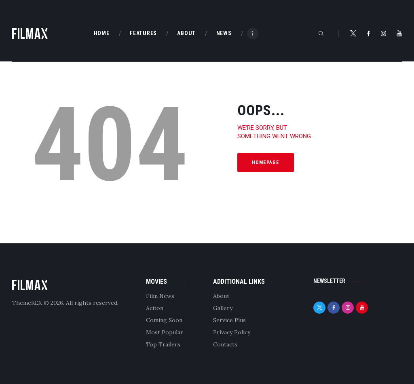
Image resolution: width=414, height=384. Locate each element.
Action (154, 308)
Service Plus (229, 320)
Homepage (265, 162)
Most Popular (164, 332)
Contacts (225, 344)
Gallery (222, 308)
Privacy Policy (231, 332)
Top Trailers (163, 344)
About (221, 296)
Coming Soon (164, 320)
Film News (160, 296)
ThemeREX (27, 302)
